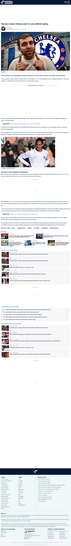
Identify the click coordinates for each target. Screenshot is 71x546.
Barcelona (20, 498)
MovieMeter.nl (51, 534)
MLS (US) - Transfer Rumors (44, 493)
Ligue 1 (13, 228)
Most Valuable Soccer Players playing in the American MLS (51, 485)
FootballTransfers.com (53, 531)
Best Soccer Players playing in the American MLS (49, 487)
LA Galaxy (20, 480)
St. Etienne (36, 228)
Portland (20, 484)
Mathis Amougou (54, 228)
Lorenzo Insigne (4, 479)
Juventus (20, 493)
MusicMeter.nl (62, 534)
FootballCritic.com (63, 531)
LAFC (19, 479)
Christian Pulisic (4, 501)
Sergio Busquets (5, 486)
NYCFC (19, 487)
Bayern (20, 503)
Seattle (20, 486)
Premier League (21, 228)
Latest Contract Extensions (44, 483)
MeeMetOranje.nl (63, 538)
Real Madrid (21, 496)
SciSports (28, 521)
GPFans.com (62, 533)
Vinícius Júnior (4, 499)
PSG (19, 501)
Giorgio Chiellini (4, 487)
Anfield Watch (51, 538)
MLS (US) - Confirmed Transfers (45, 491)
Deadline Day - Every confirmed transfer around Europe (23, 214)
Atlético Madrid (21, 505)
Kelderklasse (62, 536)
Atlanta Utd (20, 489)
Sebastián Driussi (5, 489)
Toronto (20, 482)
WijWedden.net (51, 536)
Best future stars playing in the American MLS (48, 489)
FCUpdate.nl (50, 533)
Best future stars (42, 501)
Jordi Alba (3, 493)
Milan (19, 494)
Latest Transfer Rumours (44, 481)
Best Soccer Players (42, 495)
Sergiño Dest (4, 505)
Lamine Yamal (4, 503)
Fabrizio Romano (64, 174)
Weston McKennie (5, 506)
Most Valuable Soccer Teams (45, 499)
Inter (19, 499)
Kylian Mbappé (4, 496)
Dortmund (20, 491)
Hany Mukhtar (4, 484)
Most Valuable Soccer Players (45, 497)
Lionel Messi (4, 491)
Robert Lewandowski (6, 494)
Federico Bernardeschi (6, 480)
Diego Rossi (3, 482)
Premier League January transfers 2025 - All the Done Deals (25, 124)
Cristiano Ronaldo (5, 498)
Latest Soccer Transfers (43, 479)
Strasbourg (12, 201)
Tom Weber (9, 28)
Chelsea (37, 79)
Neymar (3, 508)
